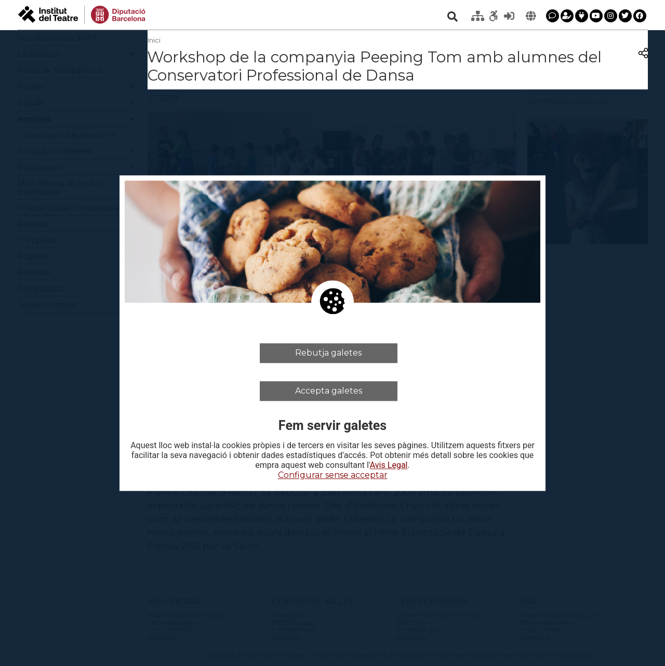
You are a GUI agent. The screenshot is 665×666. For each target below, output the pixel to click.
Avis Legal (389, 466)
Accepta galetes (328, 391)
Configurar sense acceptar (333, 475)
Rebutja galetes (328, 353)
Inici (154, 40)
